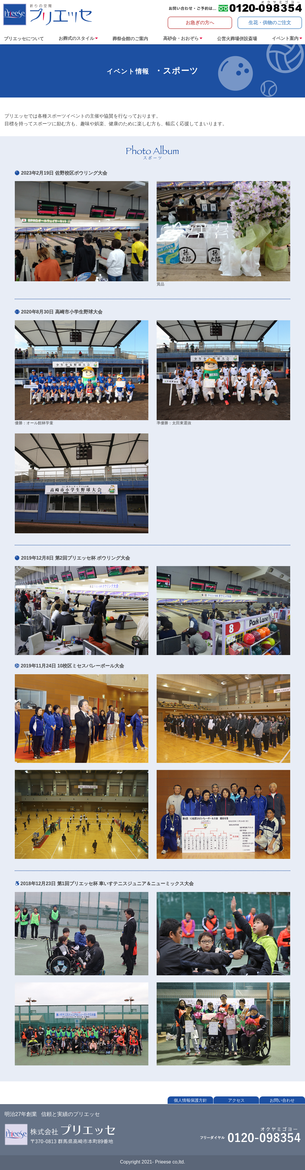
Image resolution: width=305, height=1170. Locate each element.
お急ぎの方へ (200, 22)
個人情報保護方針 (190, 1100)
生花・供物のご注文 (269, 22)
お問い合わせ (282, 1100)
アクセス (236, 1100)
